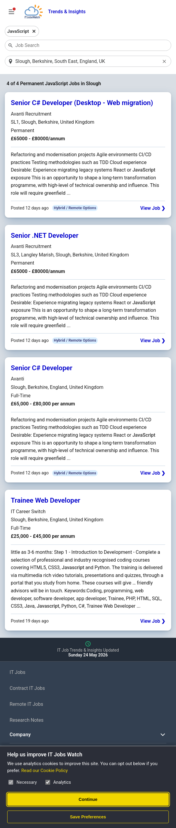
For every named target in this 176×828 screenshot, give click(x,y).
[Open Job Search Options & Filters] (11, 11)
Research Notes (27, 720)
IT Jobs (18, 673)
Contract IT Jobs (27, 688)
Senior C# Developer (41, 368)
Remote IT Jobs (26, 704)
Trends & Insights (67, 11)
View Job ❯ (152, 208)
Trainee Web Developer (45, 501)
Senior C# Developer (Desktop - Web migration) (82, 103)
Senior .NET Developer (44, 236)
